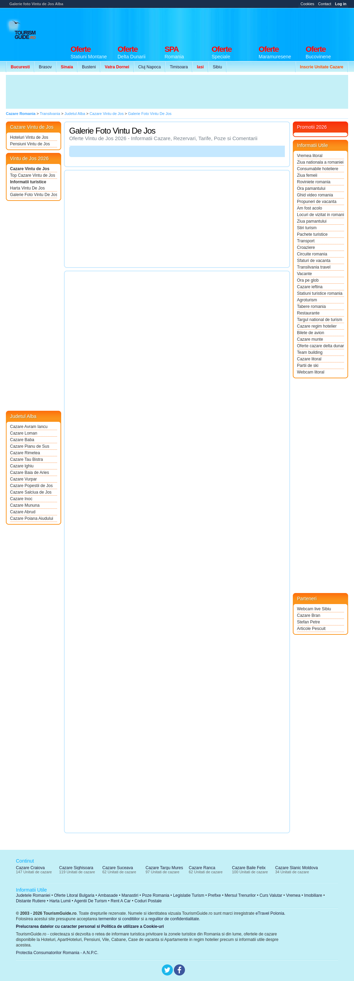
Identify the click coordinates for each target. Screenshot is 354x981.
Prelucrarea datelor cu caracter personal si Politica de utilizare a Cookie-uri (90, 926)
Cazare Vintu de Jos (29, 168)
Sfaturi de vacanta (313, 260)
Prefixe (214, 895)
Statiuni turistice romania (319, 293)
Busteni (89, 67)
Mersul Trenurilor (240, 895)
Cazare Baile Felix (249, 867)
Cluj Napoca (149, 67)
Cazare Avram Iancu (29, 426)
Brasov (45, 67)
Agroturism (307, 300)
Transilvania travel (313, 267)
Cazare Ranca (202, 867)
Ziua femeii (307, 175)
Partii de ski (307, 365)
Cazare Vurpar (23, 479)
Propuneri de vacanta (316, 201)
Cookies (307, 4)
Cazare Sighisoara (76, 867)
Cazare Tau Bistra (26, 459)
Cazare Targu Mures (164, 867)
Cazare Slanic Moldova (296, 867)
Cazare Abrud (22, 511)
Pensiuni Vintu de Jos (30, 144)
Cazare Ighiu (22, 466)
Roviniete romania (313, 181)
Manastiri (129, 895)
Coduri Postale (148, 901)
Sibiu (217, 67)
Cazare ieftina (310, 286)
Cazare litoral (309, 359)
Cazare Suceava (117, 867)
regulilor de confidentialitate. (174, 918)
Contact (324, 4)
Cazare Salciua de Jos (31, 492)
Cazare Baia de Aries (29, 472)
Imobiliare (313, 895)
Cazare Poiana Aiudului (31, 518)
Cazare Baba (22, 439)
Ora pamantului (311, 188)
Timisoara (179, 67)
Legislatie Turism (188, 895)
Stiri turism (307, 227)
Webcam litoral (310, 372)
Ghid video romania (315, 195)
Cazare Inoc (21, 498)
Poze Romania (155, 895)
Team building (310, 352)
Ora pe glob (308, 280)
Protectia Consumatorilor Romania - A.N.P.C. (57, 952)
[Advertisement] (222, 24)
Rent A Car (121, 901)
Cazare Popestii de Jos (31, 485)
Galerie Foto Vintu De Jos (33, 194)
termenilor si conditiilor (119, 918)
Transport (306, 241)
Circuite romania (312, 254)
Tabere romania (311, 306)
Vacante (304, 273)
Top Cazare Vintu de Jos (32, 175)
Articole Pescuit (311, 628)
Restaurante (308, 313)
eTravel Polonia (269, 913)
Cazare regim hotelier (317, 326)
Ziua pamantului (311, 221)
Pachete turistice (312, 234)
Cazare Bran (308, 615)
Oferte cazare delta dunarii (320, 345)
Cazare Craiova (30, 867)
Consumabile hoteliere (317, 168)
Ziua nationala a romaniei (320, 162)
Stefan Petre (308, 622)
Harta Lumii (60, 901)
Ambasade (108, 895)
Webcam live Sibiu (314, 608)
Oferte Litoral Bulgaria (74, 895)
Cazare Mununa (24, 505)
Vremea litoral (310, 155)
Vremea (293, 895)
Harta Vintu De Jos (27, 188)
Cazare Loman (23, 433)
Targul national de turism (319, 319)
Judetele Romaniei (33, 895)
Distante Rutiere (31, 901)
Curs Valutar (271, 895)
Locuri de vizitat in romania (320, 214)
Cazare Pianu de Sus (29, 446)
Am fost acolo (309, 208)
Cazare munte (310, 339)
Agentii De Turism (90, 901)
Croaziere (306, 247)
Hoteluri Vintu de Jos (29, 137)
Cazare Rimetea (25, 452)
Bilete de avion (310, 332)
